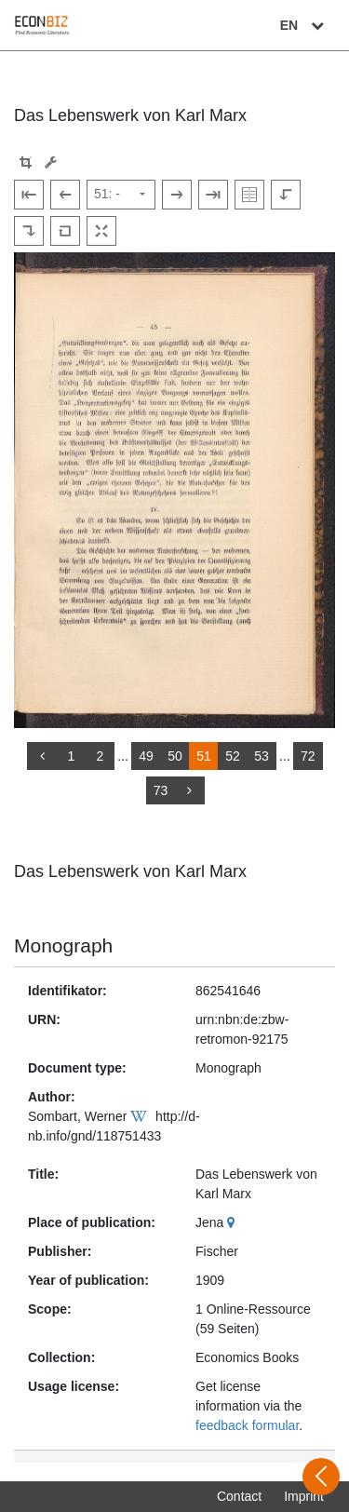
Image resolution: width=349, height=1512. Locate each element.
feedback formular (247, 1425)
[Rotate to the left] (286, 195)
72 (308, 756)
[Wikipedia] (141, 1116)
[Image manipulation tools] (51, 162)
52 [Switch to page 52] (232, 756)
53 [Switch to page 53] (261, 756)
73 (161, 790)
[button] (26, 162)
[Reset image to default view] (65, 231)
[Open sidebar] (321, 1476)
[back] (42, 756)
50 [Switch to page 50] (175, 756)
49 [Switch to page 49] (146, 756)
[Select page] (120, 195)
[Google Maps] (233, 1222)
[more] (190, 790)
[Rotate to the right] (29, 231)
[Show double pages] (249, 195)
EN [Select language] (304, 25)
